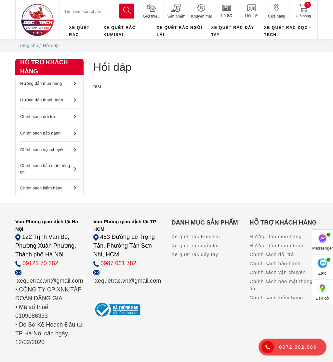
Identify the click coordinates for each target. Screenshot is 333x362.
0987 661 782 (118, 263)
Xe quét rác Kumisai (195, 236)
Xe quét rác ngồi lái (195, 245)
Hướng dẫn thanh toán (49, 100)
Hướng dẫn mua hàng (49, 83)
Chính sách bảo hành (49, 133)
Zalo (322, 267)
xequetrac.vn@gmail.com (50, 281)
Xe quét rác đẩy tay (194, 254)
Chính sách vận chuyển (49, 150)
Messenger (322, 242)
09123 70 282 (40, 263)
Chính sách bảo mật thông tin (49, 169)
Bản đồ (322, 292)
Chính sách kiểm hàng (49, 188)
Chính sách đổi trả (49, 117)
